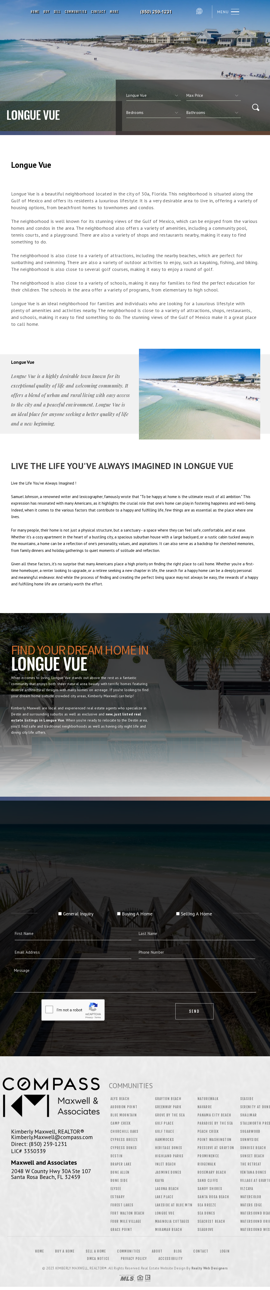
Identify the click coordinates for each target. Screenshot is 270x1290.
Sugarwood (250, 1131)
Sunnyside (249, 1140)
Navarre (204, 1107)
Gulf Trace (164, 1131)
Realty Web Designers (209, 1268)
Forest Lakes (121, 1205)
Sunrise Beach (253, 1148)
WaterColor (250, 1197)
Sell (57, 12)
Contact (98, 12)
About (157, 1251)
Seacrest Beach (211, 1221)
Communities (76, 12)
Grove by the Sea (170, 1115)
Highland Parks (169, 1156)
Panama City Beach (214, 1115)
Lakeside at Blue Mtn (174, 1205)
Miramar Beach (168, 1229)
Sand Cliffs (207, 1180)
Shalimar (248, 1115)
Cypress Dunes (123, 1148)
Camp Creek (120, 1123)
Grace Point (121, 1229)
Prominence (208, 1156)
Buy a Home (64, 1251)
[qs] (213, 95)
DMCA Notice (98, 1258)
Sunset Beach (252, 1156)
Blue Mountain (123, 1115)
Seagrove (205, 1229)
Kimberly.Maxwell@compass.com (52, 1137)
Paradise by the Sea (215, 1123)
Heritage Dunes (168, 1148)
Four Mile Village (125, 1221)
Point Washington (214, 1140)
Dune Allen (119, 1172)
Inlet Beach (165, 1164)
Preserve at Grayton (215, 1148)
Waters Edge (251, 1205)
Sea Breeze (206, 1205)
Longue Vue (164, 1213)
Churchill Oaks (124, 1131)
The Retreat (251, 1164)
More (114, 12)
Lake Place (164, 1197)
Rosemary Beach (211, 1172)
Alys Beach (119, 1099)
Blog (178, 1251)
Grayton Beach (168, 1099)
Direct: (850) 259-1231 (39, 1144)
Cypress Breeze (124, 1140)
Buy (46, 12)
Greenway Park (168, 1107)
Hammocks (164, 1140)
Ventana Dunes (253, 1172)
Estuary (117, 1197)
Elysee (115, 1189)
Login (225, 1251)
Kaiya (159, 1180)
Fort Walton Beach (127, 1213)
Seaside (246, 1099)
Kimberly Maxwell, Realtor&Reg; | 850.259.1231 (157, 12)
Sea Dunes (206, 1213)
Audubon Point (123, 1107)
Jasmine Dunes (168, 1172)
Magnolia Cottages (172, 1221)
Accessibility (170, 1258)
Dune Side (119, 1180)
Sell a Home (96, 1251)
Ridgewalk (206, 1164)
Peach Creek (208, 1131)
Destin (116, 1156)
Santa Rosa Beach (213, 1197)
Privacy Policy (134, 1258)
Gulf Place (164, 1123)
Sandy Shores (209, 1189)
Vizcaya (246, 1189)
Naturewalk (208, 1099)
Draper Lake (121, 1164)
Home (35, 12)
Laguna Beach (167, 1189)
